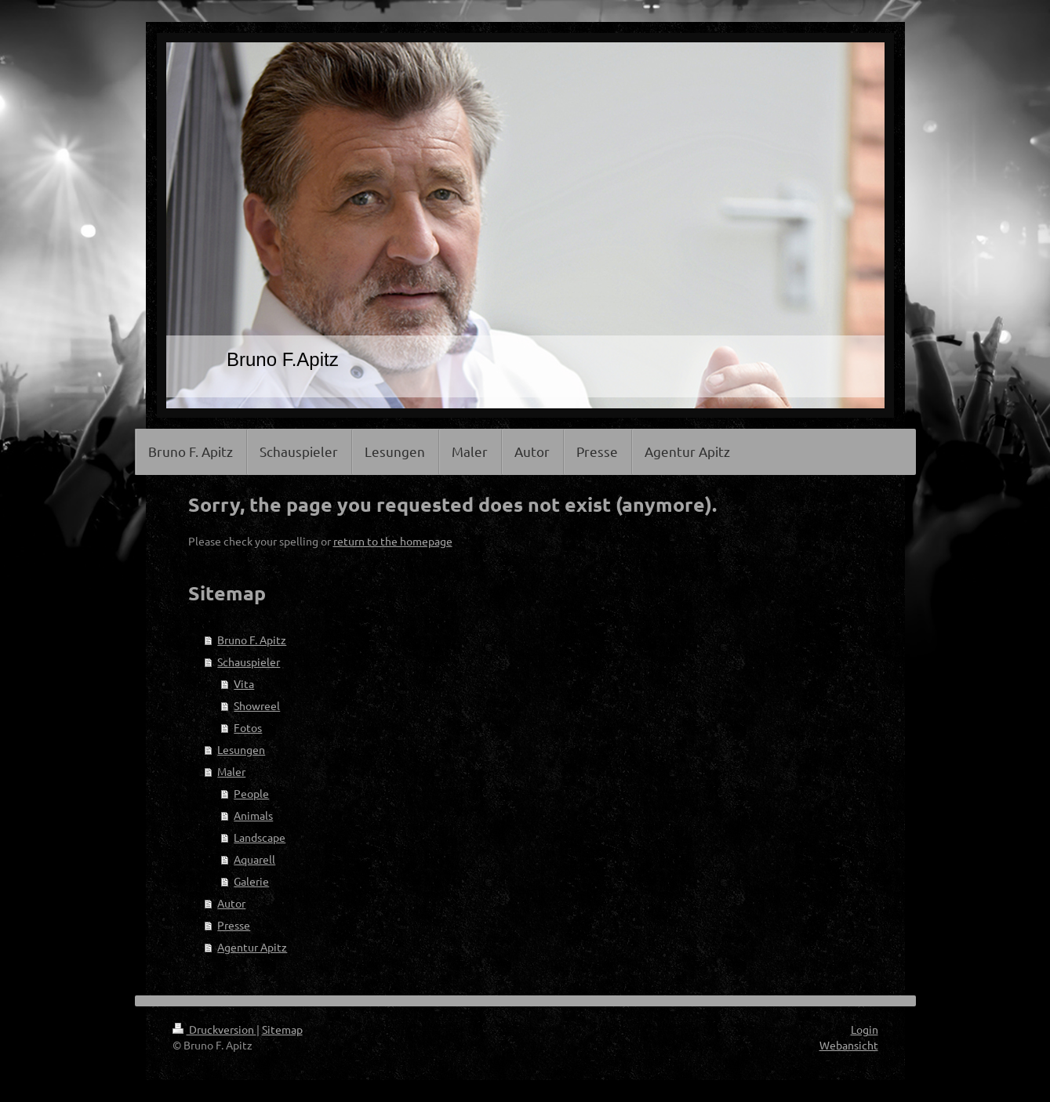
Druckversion (214, 1029)
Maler (231, 771)
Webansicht (848, 1045)
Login (864, 1029)
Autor (231, 903)
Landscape (259, 837)
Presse (233, 925)
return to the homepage (392, 541)
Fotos (248, 727)
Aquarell (254, 859)
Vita (244, 683)
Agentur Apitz (252, 947)
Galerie (251, 881)
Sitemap (282, 1029)
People (251, 793)
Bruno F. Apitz (251, 640)
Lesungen (241, 749)
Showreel (257, 705)
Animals (253, 815)
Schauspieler (248, 661)
